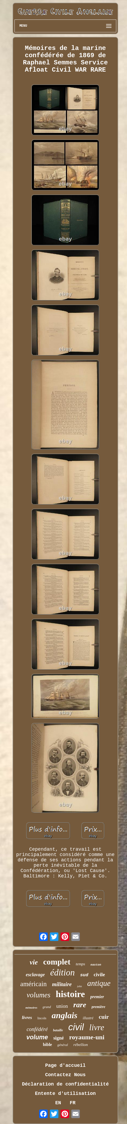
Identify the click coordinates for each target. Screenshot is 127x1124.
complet (56, 961)
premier (97, 996)
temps (80, 964)
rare (79, 1005)
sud (84, 975)
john (79, 986)
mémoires (31, 1007)
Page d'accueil (65, 1065)
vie (34, 962)
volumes (38, 995)
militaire (62, 984)
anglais (64, 1015)
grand (47, 1007)
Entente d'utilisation (65, 1093)
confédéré (37, 1029)
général (62, 1045)
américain (33, 983)
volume (37, 1037)
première (98, 1007)
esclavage (35, 974)
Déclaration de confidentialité (65, 1084)
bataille (58, 1030)
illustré (88, 1018)
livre (96, 1027)
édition (62, 972)
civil (76, 1027)
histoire (70, 994)
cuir (104, 1016)
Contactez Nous (65, 1075)
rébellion (80, 1045)
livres (27, 1017)
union (62, 1006)
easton (96, 964)
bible (47, 1044)
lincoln (41, 1018)
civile (99, 974)
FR (73, 1103)
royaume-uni (86, 1037)
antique (98, 983)
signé (58, 1038)
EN (58, 1103)
